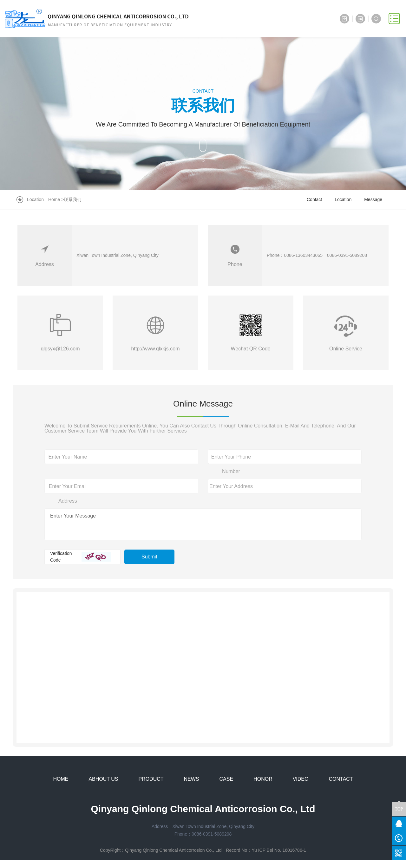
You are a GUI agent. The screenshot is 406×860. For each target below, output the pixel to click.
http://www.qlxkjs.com (155, 348)
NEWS (191, 779)
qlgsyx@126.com (60, 348)
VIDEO (301, 779)
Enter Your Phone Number (231, 464)
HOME (60, 779)
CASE (226, 779)
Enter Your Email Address (68, 494)
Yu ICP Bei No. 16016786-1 (279, 850)
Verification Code (61, 557)
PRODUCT (150, 779)
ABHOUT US (103, 779)
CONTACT (341, 779)
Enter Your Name (68, 456)
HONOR (262, 779)
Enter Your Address (231, 486)
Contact (314, 199)
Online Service (345, 348)
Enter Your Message (73, 515)
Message (373, 199)
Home (54, 199)
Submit (149, 556)
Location (343, 199)
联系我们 (73, 199)
